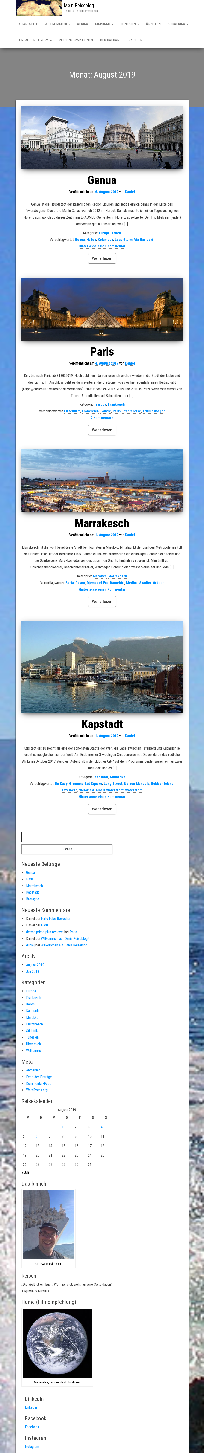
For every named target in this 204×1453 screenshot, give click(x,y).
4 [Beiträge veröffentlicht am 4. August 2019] (102, 1128)
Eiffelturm (72, 412)
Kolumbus (105, 240)
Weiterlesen (102, 259)
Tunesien (129, 24)
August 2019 (35, 966)
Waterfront (133, 791)
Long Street (113, 784)
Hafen (91, 240)
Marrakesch (102, 524)
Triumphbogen (154, 412)
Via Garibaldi (144, 240)
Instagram (32, 1447)
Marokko (104, 24)
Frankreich (116, 405)
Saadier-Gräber (151, 584)
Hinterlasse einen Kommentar (102, 247)
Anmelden (33, 1071)
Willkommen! (57, 24)
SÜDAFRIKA (178, 24)
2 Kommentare (102, 419)
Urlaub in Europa (35, 40)
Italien (116, 234)
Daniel (130, 193)
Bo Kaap (61, 784)
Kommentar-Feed (38, 1084)
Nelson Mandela (136, 784)
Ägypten (153, 24)
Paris (102, 352)
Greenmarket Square (85, 784)
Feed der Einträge (39, 1078)
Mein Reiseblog (79, 5)
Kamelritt (117, 584)
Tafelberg (69, 791)
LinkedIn (31, 1408)
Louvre (105, 412)
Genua (102, 181)
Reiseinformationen (76, 40)
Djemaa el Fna (98, 584)
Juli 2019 (32, 972)
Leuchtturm (124, 240)
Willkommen (34, 1051)
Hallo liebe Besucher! (56, 919)
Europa (104, 234)
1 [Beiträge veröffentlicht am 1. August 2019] (63, 1128)
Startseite (28, 24)
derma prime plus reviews (44, 933)
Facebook (32, 1428)
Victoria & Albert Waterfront (101, 791)
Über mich (33, 1045)
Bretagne (32, 900)
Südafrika (117, 778)
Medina (132, 584)
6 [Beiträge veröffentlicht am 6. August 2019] (37, 1137)
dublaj (30, 946)
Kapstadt (102, 725)
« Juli (25, 1173)
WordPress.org (37, 1091)
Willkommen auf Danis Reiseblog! (65, 939)
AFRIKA (82, 24)
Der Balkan (109, 40)
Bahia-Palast (75, 584)
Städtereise (131, 412)
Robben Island (162, 784)
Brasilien (134, 40)
